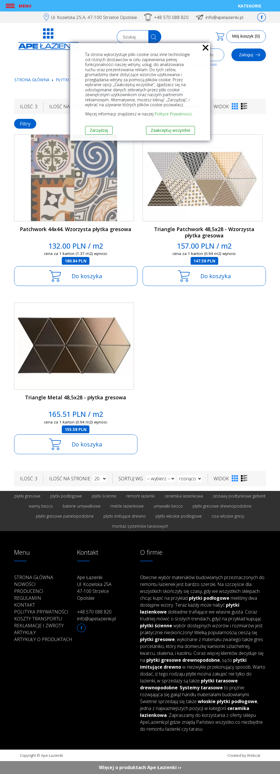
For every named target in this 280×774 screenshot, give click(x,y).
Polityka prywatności (41, 612)
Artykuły (25, 632)
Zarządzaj (99, 130)
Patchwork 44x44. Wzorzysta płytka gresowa (75, 229)
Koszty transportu (38, 619)
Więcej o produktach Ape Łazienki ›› (140, 767)
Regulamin (27, 598)
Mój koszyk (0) (246, 36)
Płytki (63, 79)
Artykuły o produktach (43, 639)
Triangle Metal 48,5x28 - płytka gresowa (75, 397)
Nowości (25, 584)
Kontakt (24, 605)
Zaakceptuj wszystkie (170, 130)
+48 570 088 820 (171, 17)
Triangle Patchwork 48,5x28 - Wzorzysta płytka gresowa (204, 232)
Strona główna (31, 79)
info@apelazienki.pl (224, 17)
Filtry (25, 124)
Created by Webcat (243, 755)
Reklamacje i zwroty (39, 625)
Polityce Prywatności (173, 114)
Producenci (28, 591)
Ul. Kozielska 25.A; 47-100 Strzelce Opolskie (94, 17)
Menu (25, 6)
